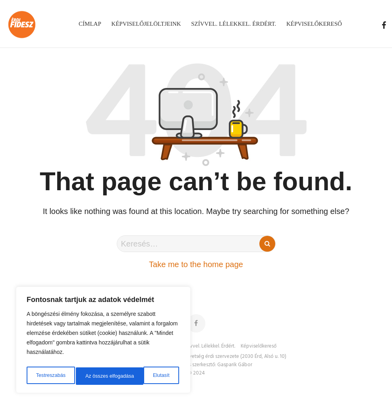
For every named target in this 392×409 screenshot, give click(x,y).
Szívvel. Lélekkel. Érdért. (209, 346)
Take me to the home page (196, 264)
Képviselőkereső (258, 346)
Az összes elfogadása (146, 376)
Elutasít (92, 376)
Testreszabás (49, 376)
